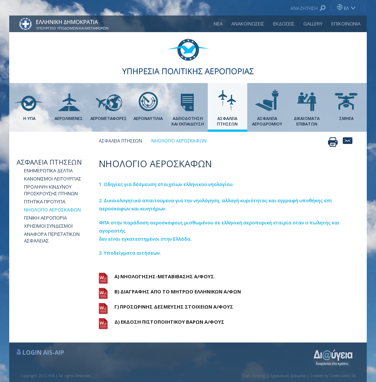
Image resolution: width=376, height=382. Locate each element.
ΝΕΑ (218, 23)
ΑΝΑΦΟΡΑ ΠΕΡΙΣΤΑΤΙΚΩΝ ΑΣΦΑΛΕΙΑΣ (52, 237)
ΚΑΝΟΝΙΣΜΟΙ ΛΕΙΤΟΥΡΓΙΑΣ (52, 178)
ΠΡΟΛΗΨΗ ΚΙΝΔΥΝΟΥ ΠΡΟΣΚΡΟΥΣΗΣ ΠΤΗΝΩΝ (51, 190)
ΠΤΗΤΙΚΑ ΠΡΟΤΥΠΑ (44, 201)
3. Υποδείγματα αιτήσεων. (130, 252)
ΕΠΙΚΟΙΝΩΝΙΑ (346, 23)
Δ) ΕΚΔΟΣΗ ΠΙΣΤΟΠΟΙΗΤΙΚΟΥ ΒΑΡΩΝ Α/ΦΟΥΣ (169, 322)
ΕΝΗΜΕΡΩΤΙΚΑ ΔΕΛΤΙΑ (48, 170)
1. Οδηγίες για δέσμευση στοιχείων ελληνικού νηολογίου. (166, 184)
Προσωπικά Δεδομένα (288, 375)
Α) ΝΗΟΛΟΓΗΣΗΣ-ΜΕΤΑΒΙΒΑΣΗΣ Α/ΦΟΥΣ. (164, 276)
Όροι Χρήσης (254, 375)
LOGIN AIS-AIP (43, 352)
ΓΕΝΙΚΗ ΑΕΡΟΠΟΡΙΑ (45, 217)
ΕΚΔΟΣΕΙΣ (283, 23)
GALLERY (312, 23)
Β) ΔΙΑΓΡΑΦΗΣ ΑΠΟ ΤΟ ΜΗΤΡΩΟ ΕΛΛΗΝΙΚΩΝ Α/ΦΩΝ (177, 291)
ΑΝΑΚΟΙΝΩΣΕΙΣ (247, 23)
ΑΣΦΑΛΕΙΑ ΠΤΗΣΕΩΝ (49, 162)
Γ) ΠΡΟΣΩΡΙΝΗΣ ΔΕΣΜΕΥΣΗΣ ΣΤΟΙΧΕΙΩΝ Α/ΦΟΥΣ (173, 306)
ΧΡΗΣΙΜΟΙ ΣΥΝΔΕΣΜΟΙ (48, 226)
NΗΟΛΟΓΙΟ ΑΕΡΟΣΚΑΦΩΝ (52, 209)
